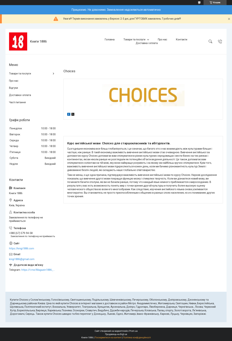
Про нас (162, 39)
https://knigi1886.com (21, 248)
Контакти (181, 39)
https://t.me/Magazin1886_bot (38, 269)
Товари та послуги (134, 39)
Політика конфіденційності (137, 337)
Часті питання (17, 102)
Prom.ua (133, 331)
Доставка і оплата (147, 43)
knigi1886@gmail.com (21, 259)
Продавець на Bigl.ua (116, 334)
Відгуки (13, 87)
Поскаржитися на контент (108, 337)
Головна (110, 39)
